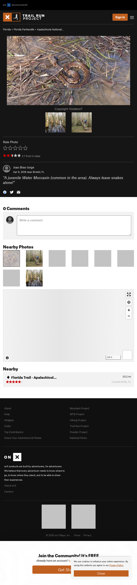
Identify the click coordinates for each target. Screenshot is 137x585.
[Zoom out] (129, 316)
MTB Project (77, 414)
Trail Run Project (79, 426)
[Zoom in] (129, 310)
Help (7, 414)
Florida (7, 29)
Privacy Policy (116, 565)
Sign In (120, 17)
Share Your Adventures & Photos (22, 437)
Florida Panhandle (24, 29)
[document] (101, 568)
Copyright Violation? (68, 109)
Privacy (87, 535)
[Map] (68, 325)
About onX (10, 485)
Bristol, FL (38, 171)
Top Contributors (13, 432)
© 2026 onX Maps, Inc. (58, 535)
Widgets (9, 420)
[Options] (127, 354)
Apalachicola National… (50, 29)
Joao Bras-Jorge (23, 167)
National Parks (78, 437)
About (7, 408)
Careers (8, 491)
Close (101, 573)
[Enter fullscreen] (129, 294)
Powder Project (78, 432)
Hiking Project (78, 420)
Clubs (7, 426)
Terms (77, 535)
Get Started (68, 569)
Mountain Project (79, 408)
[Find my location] (129, 302)
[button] (5, 192)
